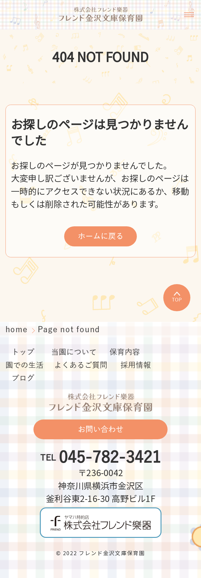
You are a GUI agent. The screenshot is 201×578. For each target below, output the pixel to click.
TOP (177, 297)
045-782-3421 (110, 458)
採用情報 (135, 365)
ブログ (23, 378)
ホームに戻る (100, 236)
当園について (74, 352)
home (17, 329)
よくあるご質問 (80, 365)
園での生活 (24, 365)
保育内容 (124, 352)
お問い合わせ (100, 429)
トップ (23, 352)
